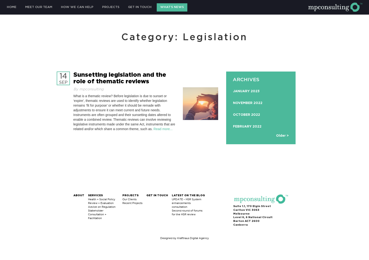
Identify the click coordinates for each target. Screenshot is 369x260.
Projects (110, 7)
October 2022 (246, 114)
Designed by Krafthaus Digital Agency (184, 238)
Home (11, 7)
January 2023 (246, 91)
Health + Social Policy (101, 199)
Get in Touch (140, 7)
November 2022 (247, 103)
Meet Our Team (38, 7)
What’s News (172, 7)
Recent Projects (132, 203)
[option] (261, 110)
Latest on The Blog (188, 195)
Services (95, 195)
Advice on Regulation (102, 206)
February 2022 (247, 126)
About (78, 195)
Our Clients (129, 199)
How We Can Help (77, 7)
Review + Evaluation (101, 203)
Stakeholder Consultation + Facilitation (97, 214)
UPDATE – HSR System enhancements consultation (186, 203)
